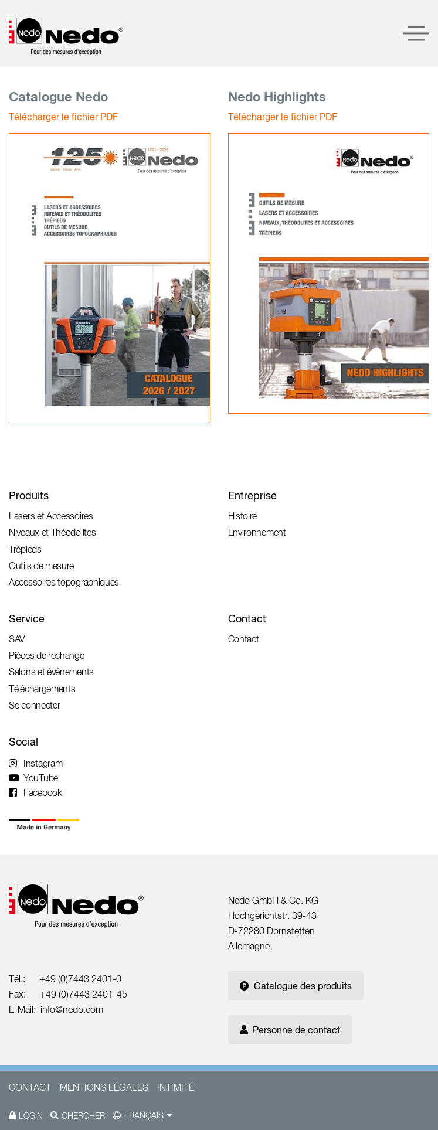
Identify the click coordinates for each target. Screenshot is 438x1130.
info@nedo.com (71, 1009)
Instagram (35, 763)
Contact (247, 618)
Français (144, 1115)
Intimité (175, 1087)
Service (27, 618)
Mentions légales (104, 1087)
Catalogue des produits (296, 986)
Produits (29, 495)
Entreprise (252, 495)
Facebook (35, 792)
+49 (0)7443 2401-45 (83, 994)
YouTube (33, 777)
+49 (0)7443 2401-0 (80, 979)
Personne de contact (290, 1030)
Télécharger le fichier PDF (63, 116)
